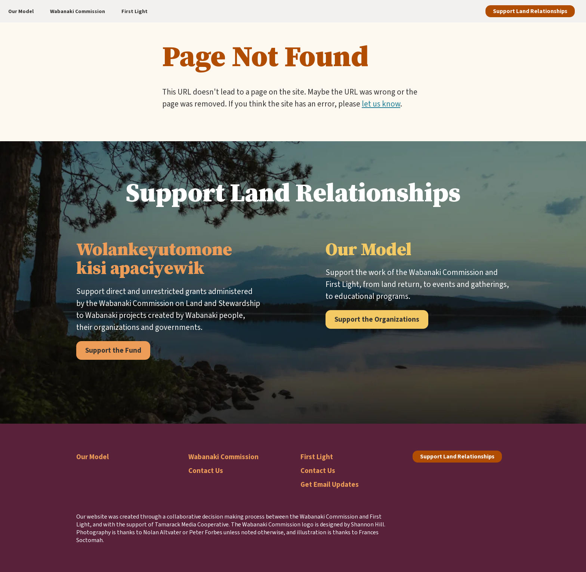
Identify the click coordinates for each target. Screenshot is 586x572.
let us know (381, 104)
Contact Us (205, 470)
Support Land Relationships (530, 11)
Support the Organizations (376, 319)
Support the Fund (113, 350)
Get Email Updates (329, 484)
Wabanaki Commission (223, 456)
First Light (316, 456)
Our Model (92, 456)
